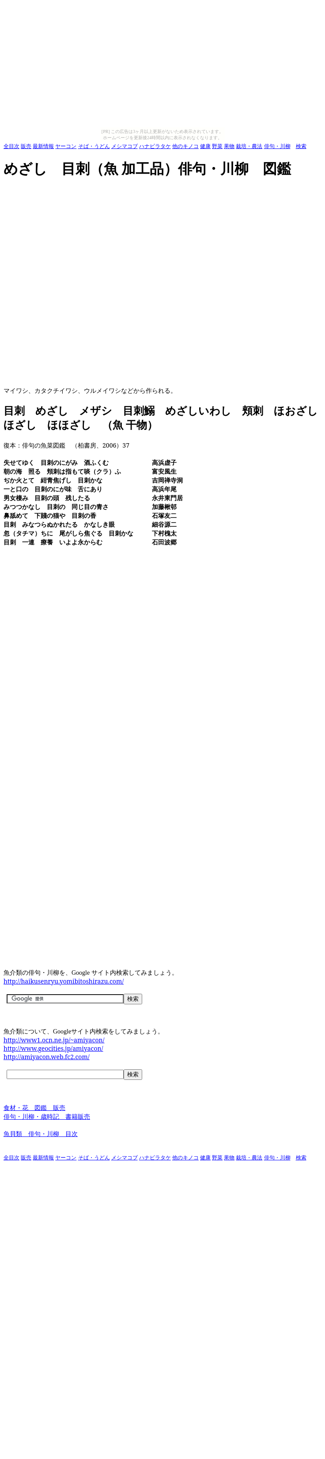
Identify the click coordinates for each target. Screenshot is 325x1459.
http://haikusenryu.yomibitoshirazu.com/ (64, 981)
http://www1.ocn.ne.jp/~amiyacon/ (54, 1040)
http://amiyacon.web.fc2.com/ (47, 1056)
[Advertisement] (87, 283)
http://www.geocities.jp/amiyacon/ (53, 1048)
